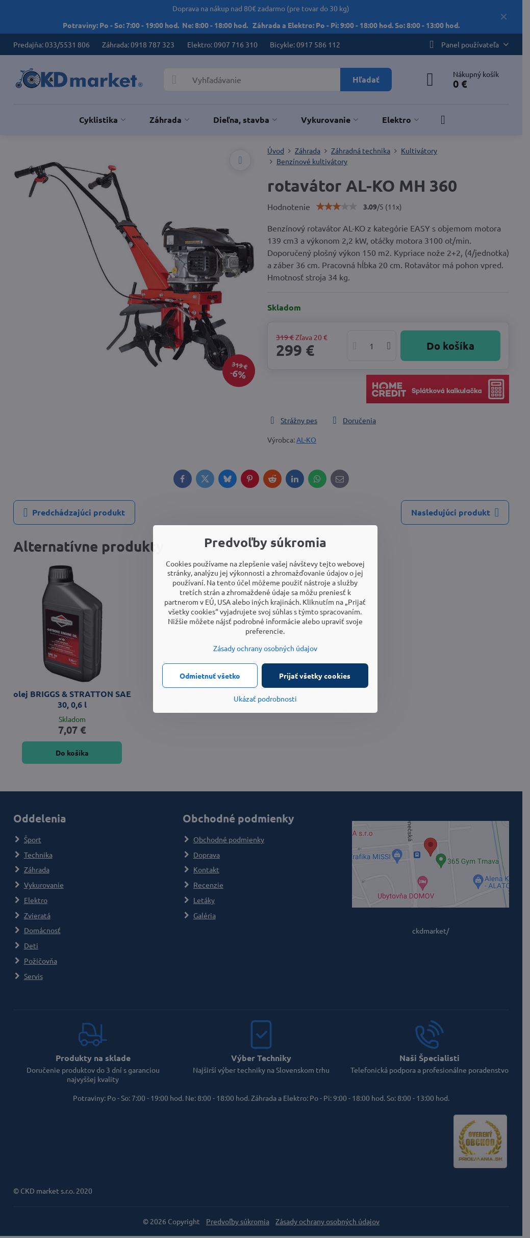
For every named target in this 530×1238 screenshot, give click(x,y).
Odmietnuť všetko (210, 675)
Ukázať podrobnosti (265, 698)
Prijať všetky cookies (314, 675)
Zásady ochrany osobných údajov (265, 648)
